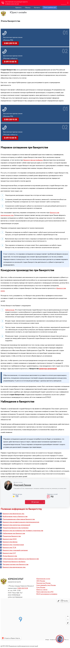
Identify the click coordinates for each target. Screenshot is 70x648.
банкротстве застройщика (33, 160)
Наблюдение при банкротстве (14, 533)
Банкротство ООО (10, 539)
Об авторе (35, 502)
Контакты (37, 8)
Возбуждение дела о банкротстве (15, 516)
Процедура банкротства (12, 536)
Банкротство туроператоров (13, 545)
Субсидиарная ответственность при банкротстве (21, 559)
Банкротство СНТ (9, 553)
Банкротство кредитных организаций (16, 525)
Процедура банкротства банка (14, 561)
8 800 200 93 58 (23, 588)
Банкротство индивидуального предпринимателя (21, 522)
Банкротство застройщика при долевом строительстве (23, 530)
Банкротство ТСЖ (9, 547)
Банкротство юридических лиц (14, 567)
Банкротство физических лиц (13, 513)
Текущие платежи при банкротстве (15, 564)
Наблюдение (9, 310)
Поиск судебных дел (50, 7)
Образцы (27, 8)
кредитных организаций (48, 369)
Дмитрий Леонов (22, 485)
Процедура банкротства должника (15, 528)
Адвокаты (18, 8)
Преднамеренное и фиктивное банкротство (19, 519)
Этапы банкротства (10, 556)
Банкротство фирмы (10, 542)
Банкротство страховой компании (15, 550)
